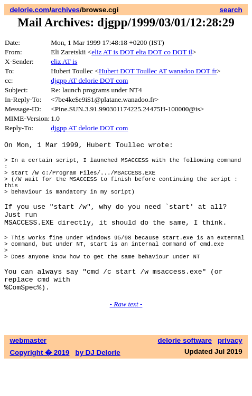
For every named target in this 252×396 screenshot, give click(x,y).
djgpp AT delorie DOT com (89, 80)
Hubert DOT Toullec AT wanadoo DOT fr (158, 71)
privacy (230, 374)
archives (65, 10)
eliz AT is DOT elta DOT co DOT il (141, 52)
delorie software (185, 374)
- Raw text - (126, 337)
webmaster (28, 374)
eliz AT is (64, 61)
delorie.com (29, 10)
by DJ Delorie (98, 386)
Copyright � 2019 (39, 386)
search (231, 10)
